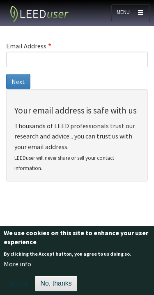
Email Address (26, 46)
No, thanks (55, 286)
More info (17, 267)
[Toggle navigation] (130, 13)
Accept (18, 286)
